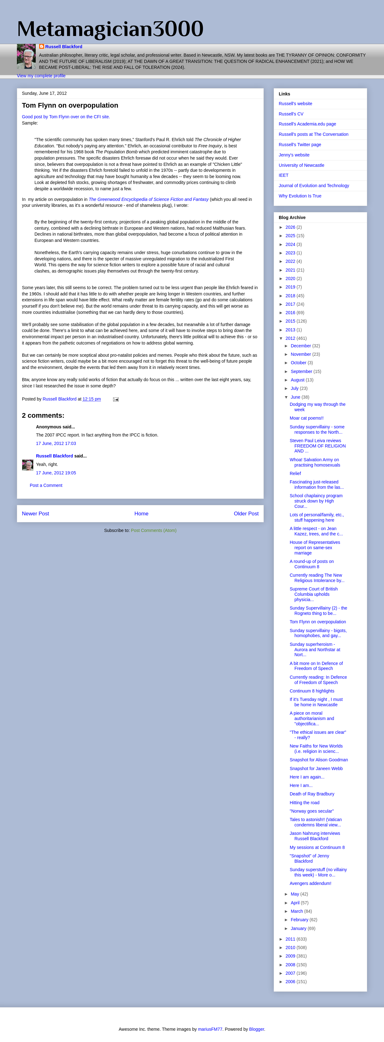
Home (141, 514)
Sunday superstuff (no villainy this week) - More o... (318, 872)
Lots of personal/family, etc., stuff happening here (317, 517)
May (295, 893)
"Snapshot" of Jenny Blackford (309, 858)
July (295, 388)
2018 (291, 295)
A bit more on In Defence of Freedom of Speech (316, 666)
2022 (291, 261)
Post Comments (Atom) (153, 530)
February (300, 919)
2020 (291, 278)
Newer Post (35, 514)
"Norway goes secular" (312, 811)
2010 (291, 947)
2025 (291, 235)
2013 (291, 329)
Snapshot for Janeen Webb (316, 768)
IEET (283, 175)
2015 (291, 321)
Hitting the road (304, 802)
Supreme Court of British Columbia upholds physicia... (314, 594)
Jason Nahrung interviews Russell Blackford (315, 836)
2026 (291, 227)
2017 (291, 304)
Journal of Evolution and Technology (314, 185)
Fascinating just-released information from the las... (317, 484)
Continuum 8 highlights (312, 690)
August (298, 379)
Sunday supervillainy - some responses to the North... (317, 429)
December (301, 345)
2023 (291, 252)
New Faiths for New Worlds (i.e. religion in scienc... (316, 748)
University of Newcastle (301, 165)
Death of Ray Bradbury (312, 793)
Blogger (256, 1029)
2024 (291, 244)
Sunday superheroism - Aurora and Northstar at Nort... (315, 649)
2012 (291, 338)
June (296, 397)
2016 (291, 312)
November (301, 354)
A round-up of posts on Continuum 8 (312, 564)
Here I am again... (307, 776)
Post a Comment (46, 485)
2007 (291, 973)
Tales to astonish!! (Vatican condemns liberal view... (316, 822)
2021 (291, 270)
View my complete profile (41, 75)
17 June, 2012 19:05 (56, 472)
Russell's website (295, 103)
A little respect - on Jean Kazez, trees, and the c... (316, 531)
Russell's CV (291, 113)
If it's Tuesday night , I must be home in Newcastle (316, 702)
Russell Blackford (63, 46)
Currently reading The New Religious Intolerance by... (317, 578)
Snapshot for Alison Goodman (319, 759)
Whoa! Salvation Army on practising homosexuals (315, 462)
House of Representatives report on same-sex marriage (315, 547)
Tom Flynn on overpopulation (318, 621)
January (299, 928)
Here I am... (301, 785)
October (299, 362)
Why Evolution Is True (300, 195)
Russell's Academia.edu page (307, 123)
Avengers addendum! (310, 883)
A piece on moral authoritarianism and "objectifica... (312, 718)
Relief (295, 473)
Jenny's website (294, 154)
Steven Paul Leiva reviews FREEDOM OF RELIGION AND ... (318, 446)
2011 (291, 939)
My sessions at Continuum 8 (317, 847)
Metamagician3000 (110, 28)
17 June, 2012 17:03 (56, 443)
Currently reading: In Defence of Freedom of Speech (318, 680)
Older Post (246, 514)
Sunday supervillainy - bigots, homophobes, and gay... (318, 633)
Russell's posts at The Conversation (314, 134)
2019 (291, 286)
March (297, 911)
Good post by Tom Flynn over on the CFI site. (66, 116)
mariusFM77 (210, 1029)
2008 (291, 964)
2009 (291, 955)
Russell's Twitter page (300, 144)
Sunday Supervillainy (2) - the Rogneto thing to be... (318, 610)
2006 (291, 981)
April (296, 902)
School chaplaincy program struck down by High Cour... (316, 501)
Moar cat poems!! (307, 418)
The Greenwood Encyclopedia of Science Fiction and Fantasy (149, 199)
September (302, 371)
